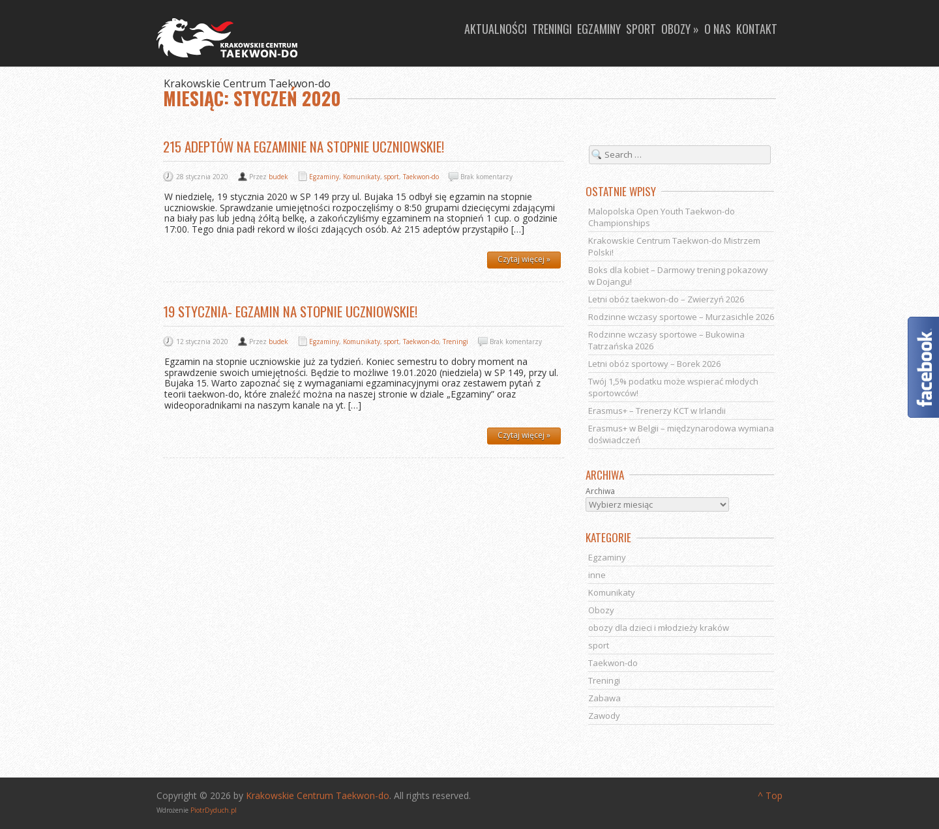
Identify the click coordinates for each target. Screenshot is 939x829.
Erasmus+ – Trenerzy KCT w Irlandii (657, 410)
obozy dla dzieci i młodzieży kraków (658, 627)
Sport (641, 29)
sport (391, 176)
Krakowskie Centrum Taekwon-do (317, 795)
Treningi (552, 29)
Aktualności (495, 29)
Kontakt (756, 29)
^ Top (770, 795)
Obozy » (680, 29)
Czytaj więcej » (524, 259)
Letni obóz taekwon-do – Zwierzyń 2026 (666, 299)
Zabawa (604, 698)
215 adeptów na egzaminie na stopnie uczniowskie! (303, 146)
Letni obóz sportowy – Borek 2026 (654, 364)
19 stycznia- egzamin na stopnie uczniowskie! (290, 311)
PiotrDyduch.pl (213, 810)
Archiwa (600, 491)
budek (278, 176)
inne (597, 575)
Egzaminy (599, 29)
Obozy (601, 610)
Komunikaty (361, 176)
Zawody (604, 715)
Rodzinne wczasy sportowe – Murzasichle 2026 (681, 317)
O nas (717, 29)
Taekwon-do (421, 176)
